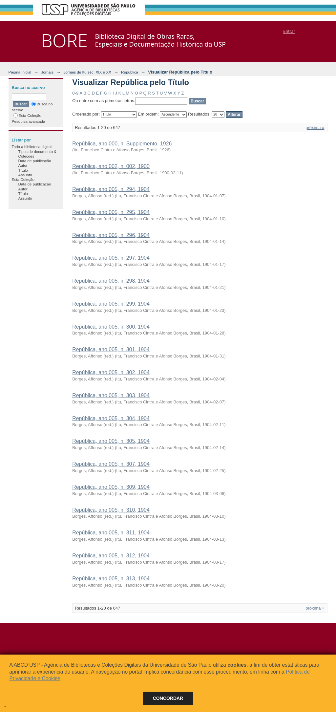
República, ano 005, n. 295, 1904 (111, 212)
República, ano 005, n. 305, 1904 (111, 441)
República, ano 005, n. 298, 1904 (111, 281)
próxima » (314, 127)
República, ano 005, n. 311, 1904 (111, 532)
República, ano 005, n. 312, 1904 (111, 555)
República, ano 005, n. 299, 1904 (111, 304)
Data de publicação (34, 161)
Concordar (168, 698)
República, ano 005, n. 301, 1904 (111, 349)
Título (23, 170)
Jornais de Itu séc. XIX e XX (87, 72)
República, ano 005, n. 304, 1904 (111, 418)
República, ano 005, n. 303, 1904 (111, 395)
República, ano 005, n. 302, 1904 (111, 372)
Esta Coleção (27, 115)
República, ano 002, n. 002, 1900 (111, 166)
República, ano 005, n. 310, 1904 (111, 510)
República (129, 72)
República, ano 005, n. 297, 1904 (111, 258)
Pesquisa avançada (28, 121)
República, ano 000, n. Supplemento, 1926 (122, 143)
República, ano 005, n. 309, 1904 (111, 487)
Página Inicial (20, 72)
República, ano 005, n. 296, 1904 (111, 235)
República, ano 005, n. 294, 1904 (111, 189)
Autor (23, 165)
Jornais (47, 72)
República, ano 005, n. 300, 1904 (111, 327)
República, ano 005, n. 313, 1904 (111, 578)
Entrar (289, 31)
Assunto (25, 175)
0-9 (75, 93)
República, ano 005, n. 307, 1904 (111, 464)
